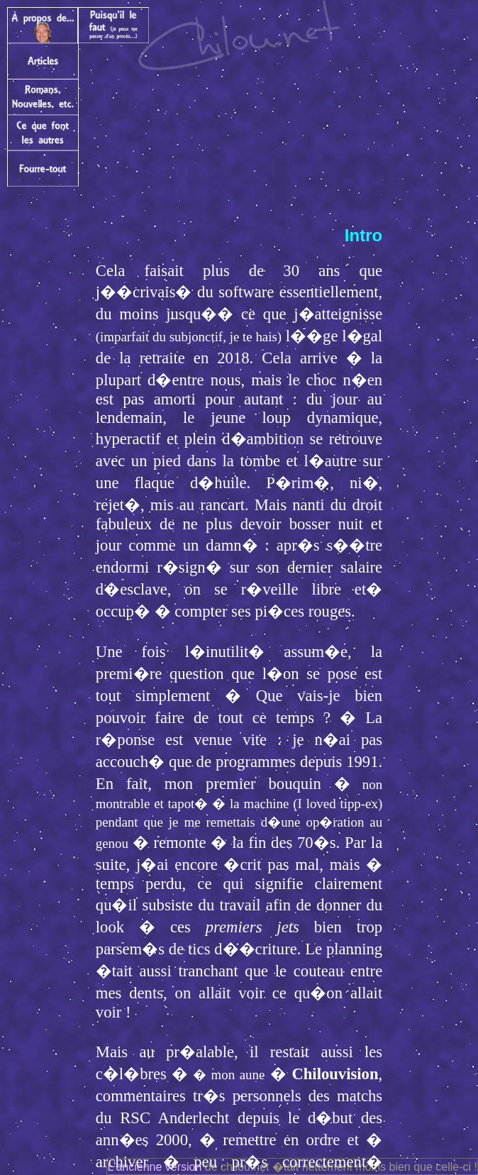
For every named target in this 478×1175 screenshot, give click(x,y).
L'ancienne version (154, 1167)
